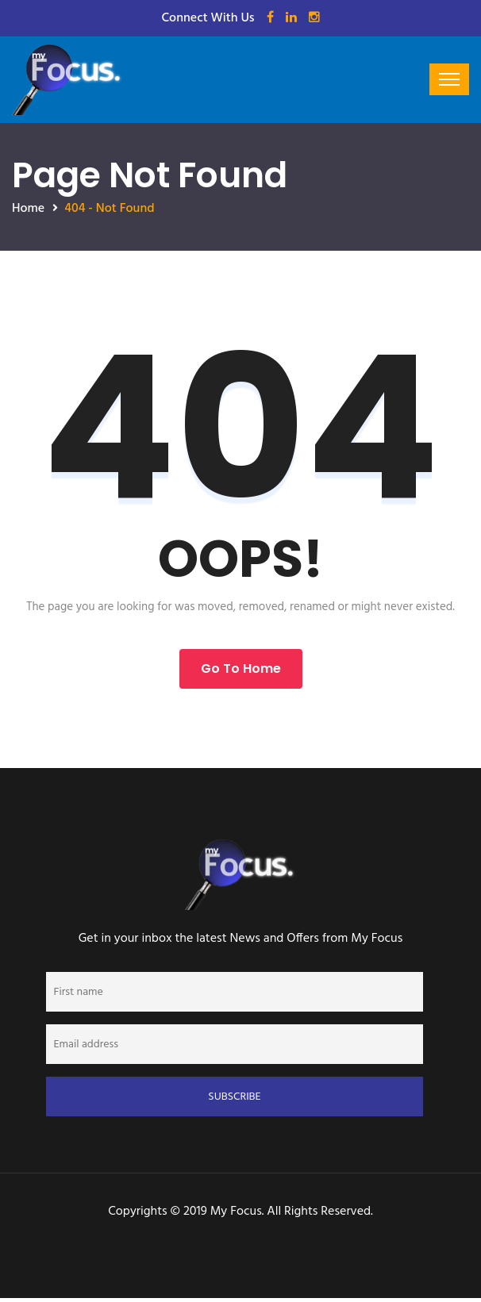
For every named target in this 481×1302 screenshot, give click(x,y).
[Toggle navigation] (449, 79)
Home (28, 208)
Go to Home (241, 668)
